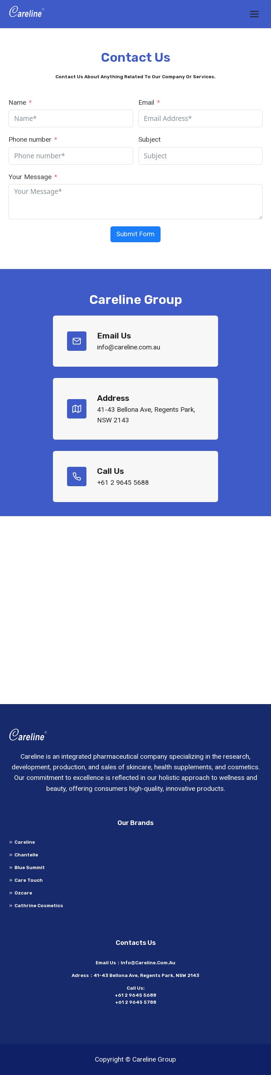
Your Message (30, 177)
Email (146, 102)
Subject (149, 139)
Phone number (30, 139)
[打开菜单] (254, 14)
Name (17, 102)
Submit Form (135, 234)
